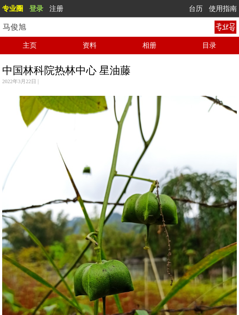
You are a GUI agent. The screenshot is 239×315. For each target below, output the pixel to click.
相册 (149, 45)
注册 (56, 8)
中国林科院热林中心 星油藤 (66, 70)
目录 (209, 45)
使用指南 (223, 8)
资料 (90, 45)
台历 (196, 8)
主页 (30, 45)
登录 (36, 8)
